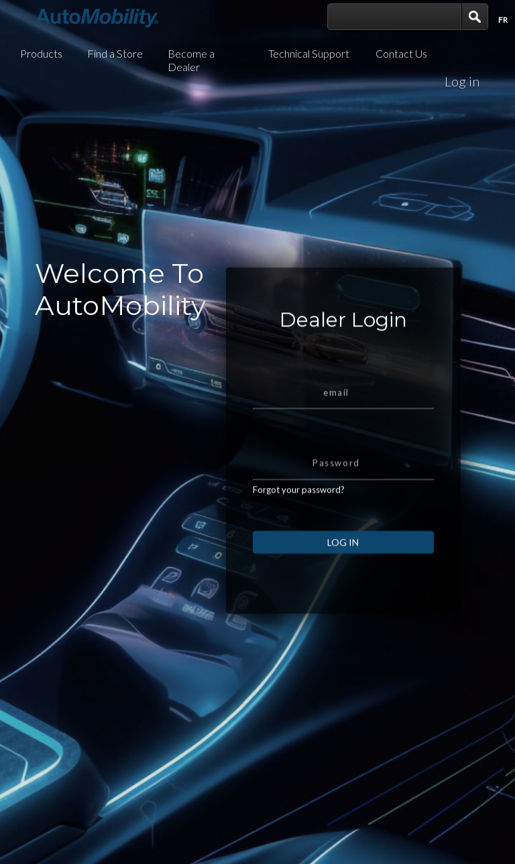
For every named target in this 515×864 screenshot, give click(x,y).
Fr (503, 20)
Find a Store (115, 53)
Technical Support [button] (308, 53)
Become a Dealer (191, 60)
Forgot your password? (299, 500)
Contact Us (401, 53)
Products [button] (41, 53)
